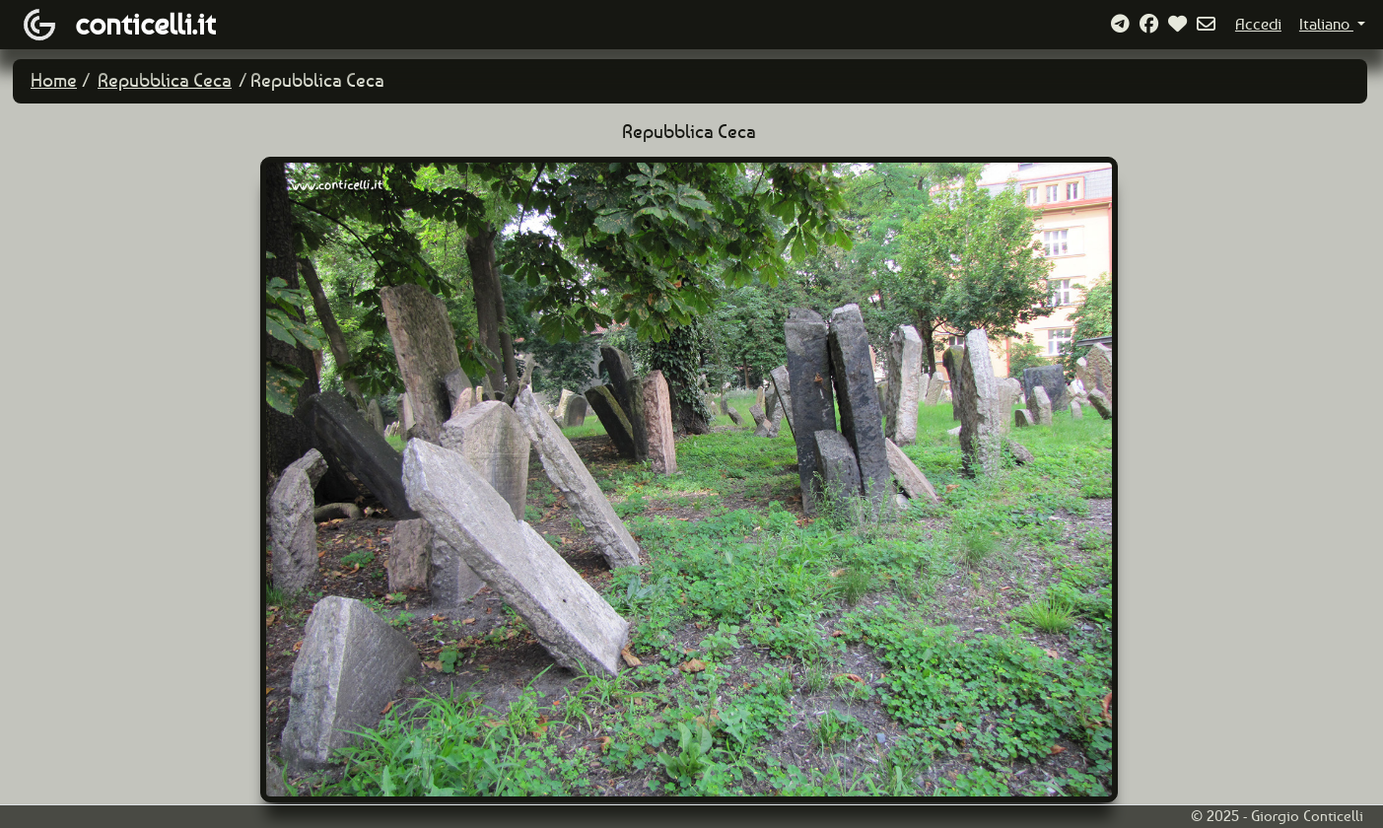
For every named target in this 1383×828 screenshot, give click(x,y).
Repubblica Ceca (165, 80)
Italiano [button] (1326, 24)
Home (54, 80)
